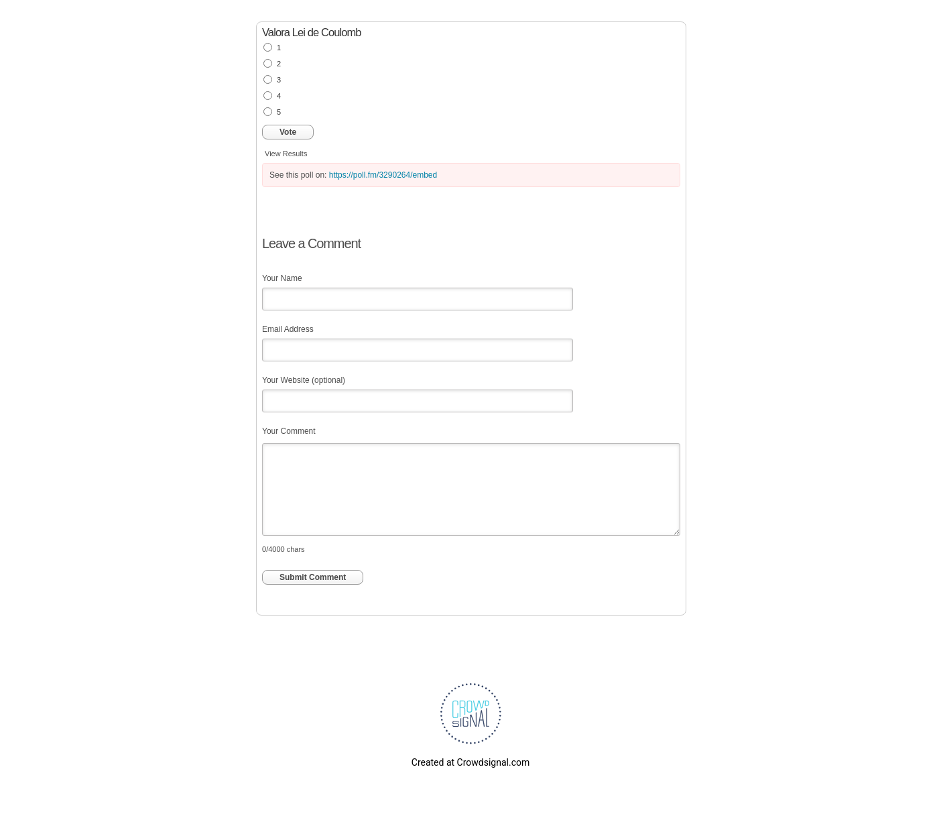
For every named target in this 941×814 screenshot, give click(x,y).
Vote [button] (287, 132)
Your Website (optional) (303, 380)
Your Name (282, 278)
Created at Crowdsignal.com (470, 762)
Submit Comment (312, 577)
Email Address (288, 329)
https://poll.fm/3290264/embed (383, 175)
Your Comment (289, 431)
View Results (286, 154)
